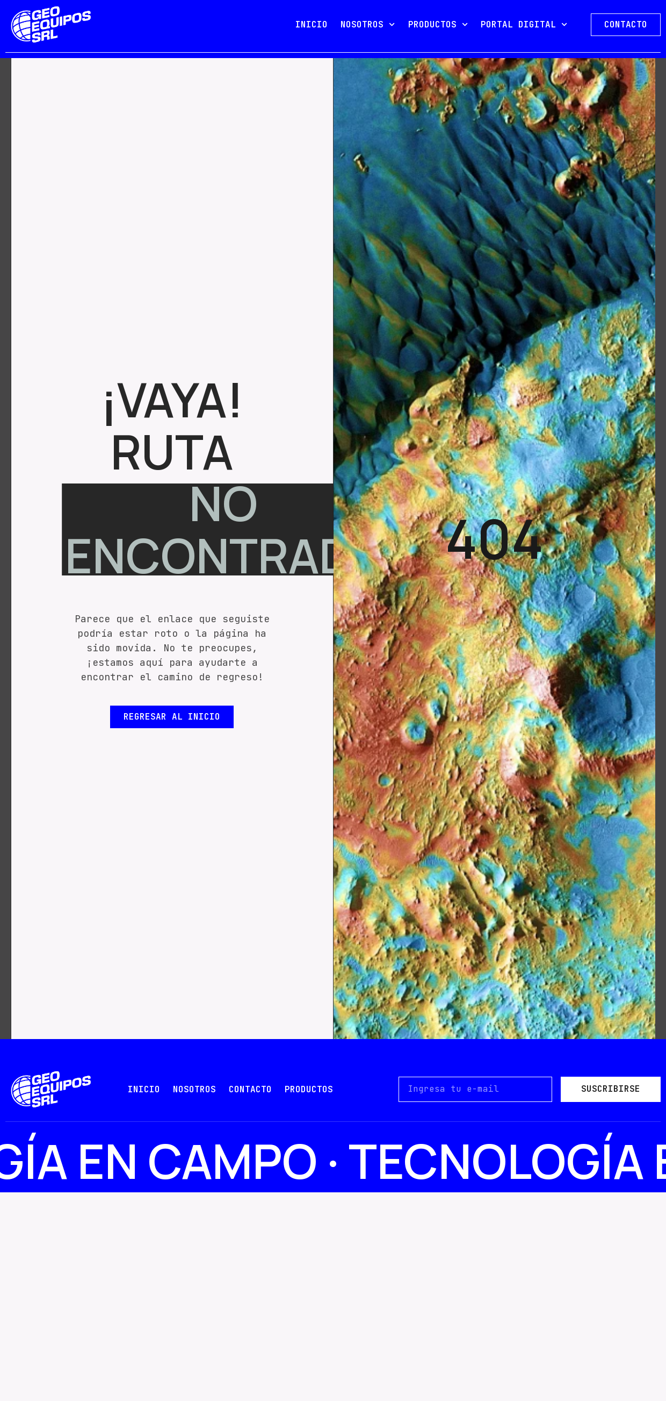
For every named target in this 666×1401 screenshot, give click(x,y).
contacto (250, 1089)
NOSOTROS (368, 24)
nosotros (194, 1089)
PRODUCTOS (438, 24)
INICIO (311, 24)
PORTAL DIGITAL (524, 24)
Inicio (144, 1089)
